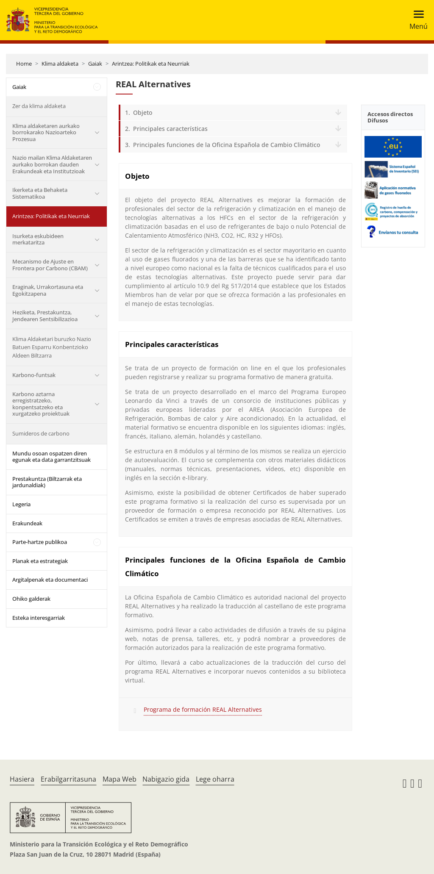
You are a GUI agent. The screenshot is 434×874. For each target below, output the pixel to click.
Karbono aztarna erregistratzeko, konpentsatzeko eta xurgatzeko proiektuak (41, 404)
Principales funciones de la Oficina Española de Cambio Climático (226, 145)
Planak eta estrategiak (40, 561)
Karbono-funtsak (34, 375)
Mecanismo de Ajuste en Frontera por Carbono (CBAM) (50, 265)
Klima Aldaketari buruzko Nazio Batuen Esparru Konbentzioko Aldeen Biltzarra (51, 347)
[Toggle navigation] (416, 20)
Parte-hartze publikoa (39, 542)
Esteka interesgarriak (38, 618)
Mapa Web (119, 779)
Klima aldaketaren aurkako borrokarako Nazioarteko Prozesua (46, 132)
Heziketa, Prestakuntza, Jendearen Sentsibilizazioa (45, 315)
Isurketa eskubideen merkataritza (38, 239)
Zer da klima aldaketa (39, 106)
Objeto (142, 112)
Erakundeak (27, 523)
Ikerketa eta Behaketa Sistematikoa (39, 193)
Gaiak (95, 63)
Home (24, 63)
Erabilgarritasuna (68, 779)
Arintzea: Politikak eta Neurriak (150, 63)
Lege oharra (215, 779)
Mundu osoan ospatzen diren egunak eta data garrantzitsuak (51, 456)
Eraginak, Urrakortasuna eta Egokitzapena (47, 290)
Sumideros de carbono (41, 433)
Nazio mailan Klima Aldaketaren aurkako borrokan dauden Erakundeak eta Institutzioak (52, 164)
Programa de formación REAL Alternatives (203, 709)
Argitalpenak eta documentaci (50, 579)
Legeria (21, 504)
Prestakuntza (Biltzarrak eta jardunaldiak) (47, 482)
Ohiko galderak (31, 598)
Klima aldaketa (60, 63)
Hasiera (22, 779)
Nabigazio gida (165, 779)
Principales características (170, 129)
